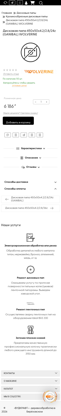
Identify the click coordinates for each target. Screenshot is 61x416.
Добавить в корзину (18, 122)
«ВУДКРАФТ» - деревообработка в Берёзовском (34, 410)
